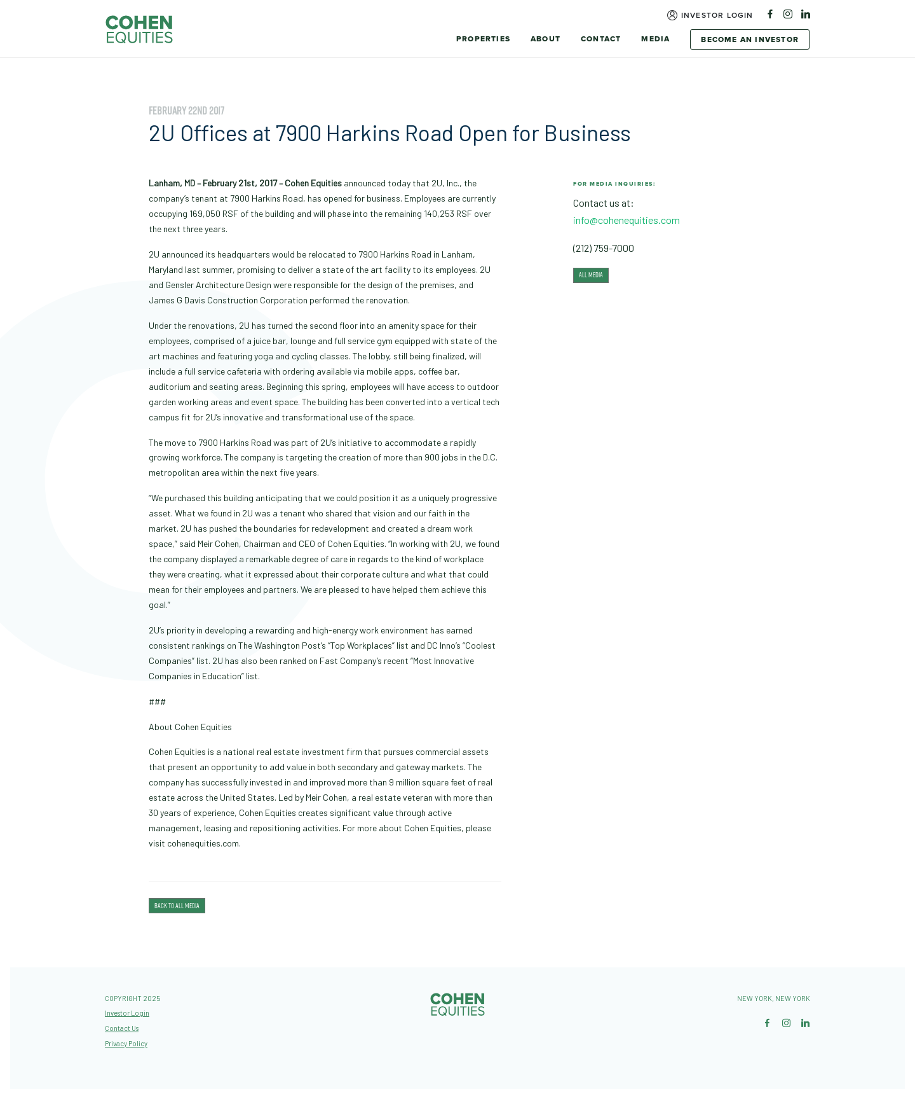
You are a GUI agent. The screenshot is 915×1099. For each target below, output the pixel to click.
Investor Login (717, 15)
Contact (601, 38)
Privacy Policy (126, 1043)
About (545, 38)
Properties (483, 38)
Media (655, 38)
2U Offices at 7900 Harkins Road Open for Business (390, 132)
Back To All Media (177, 906)
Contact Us (122, 1028)
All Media (591, 275)
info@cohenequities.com (626, 220)
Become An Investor (750, 39)
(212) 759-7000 (603, 248)
